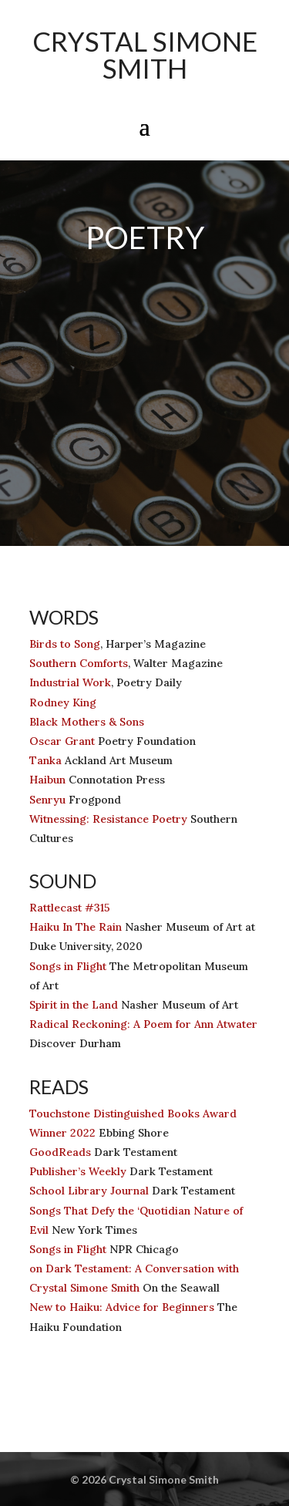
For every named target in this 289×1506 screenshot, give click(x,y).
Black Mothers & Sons (86, 722)
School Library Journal (89, 1191)
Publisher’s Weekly (77, 1171)
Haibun (47, 780)
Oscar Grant (62, 741)
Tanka (45, 760)
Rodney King (62, 702)
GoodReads (60, 1152)
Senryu (47, 800)
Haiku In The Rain (75, 927)
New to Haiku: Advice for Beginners (121, 1307)
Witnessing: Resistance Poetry (108, 819)
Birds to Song (64, 644)
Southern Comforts (78, 663)
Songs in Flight (67, 966)
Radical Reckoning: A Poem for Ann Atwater (143, 1024)
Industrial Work (70, 682)
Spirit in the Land (73, 1005)
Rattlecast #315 (69, 908)
